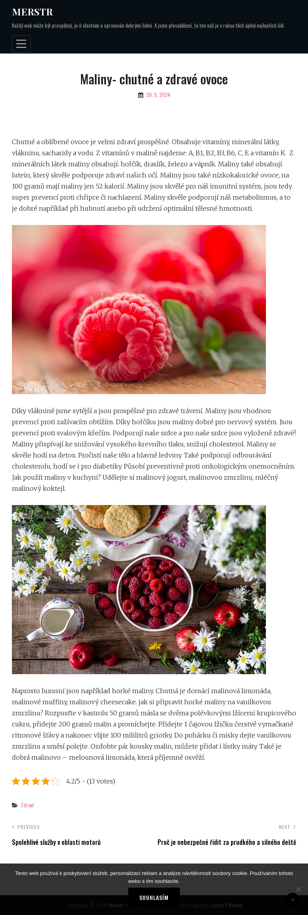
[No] (298, 889)
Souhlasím (154, 897)
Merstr (32, 11)
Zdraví (27, 805)
